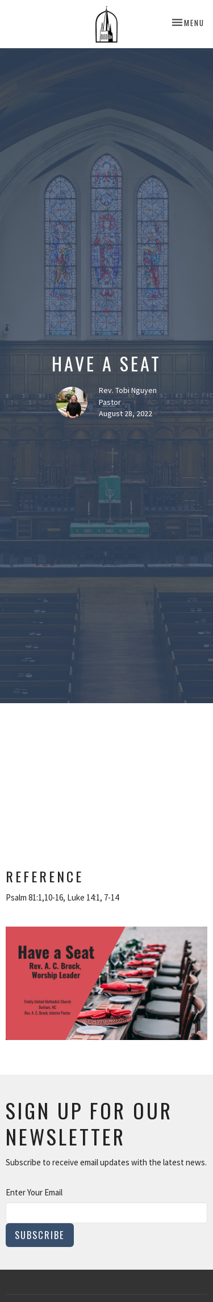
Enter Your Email (34, 1192)
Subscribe (40, 1235)
